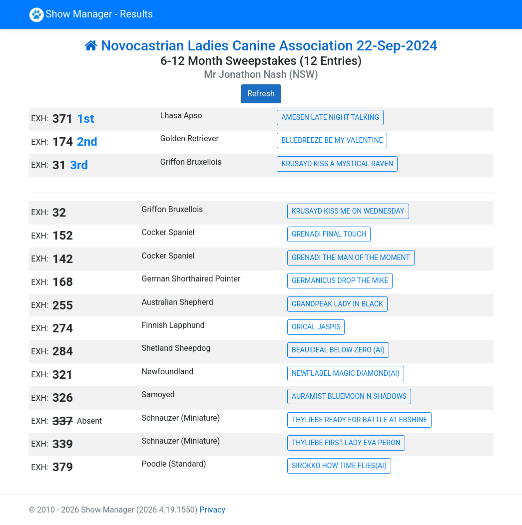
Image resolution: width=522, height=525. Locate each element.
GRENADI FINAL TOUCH (329, 234)
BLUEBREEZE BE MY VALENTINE (332, 140)
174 (62, 142)
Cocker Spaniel (168, 232)
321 (62, 375)
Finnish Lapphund (173, 325)
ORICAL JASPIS (316, 327)
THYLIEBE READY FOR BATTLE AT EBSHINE (359, 420)
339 (62, 444)
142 (62, 259)
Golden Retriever (189, 138)
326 (62, 398)
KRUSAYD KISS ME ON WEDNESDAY (348, 211)
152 (62, 236)
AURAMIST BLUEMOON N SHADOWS (349, 396)
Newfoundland (168, 371)
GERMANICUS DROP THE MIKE (340, 280)
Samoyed (158, 394)
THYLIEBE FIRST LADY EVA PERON (346, 443)
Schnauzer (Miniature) (181, 418)
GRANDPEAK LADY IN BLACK (337, 304)
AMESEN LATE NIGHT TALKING (330, 117)
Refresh (261, 93)
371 (62, 119)
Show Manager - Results (91, 14)
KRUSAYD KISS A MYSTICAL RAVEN (337, 164)
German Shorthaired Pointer (191, 278)
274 (62, 328)
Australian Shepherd (177, 302)
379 (62, 467)
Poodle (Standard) (174, 464)
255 (62, 305)
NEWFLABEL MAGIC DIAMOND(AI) (346, 373)
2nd (87, 142)
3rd (79, 165)
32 (59, 213)
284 (62, 351)
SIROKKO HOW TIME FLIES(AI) (339, 466)
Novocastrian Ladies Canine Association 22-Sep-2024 (261, 45)
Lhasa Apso (181, 115)
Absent (89, 421)
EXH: (39, 118)
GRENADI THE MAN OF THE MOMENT (351, 258)
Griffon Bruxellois (191, 162)
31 (59, 165)
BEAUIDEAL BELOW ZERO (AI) (338, 350)
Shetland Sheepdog (176, 348)
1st (85, 119)
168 (62, 282)
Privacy (212, 510)
